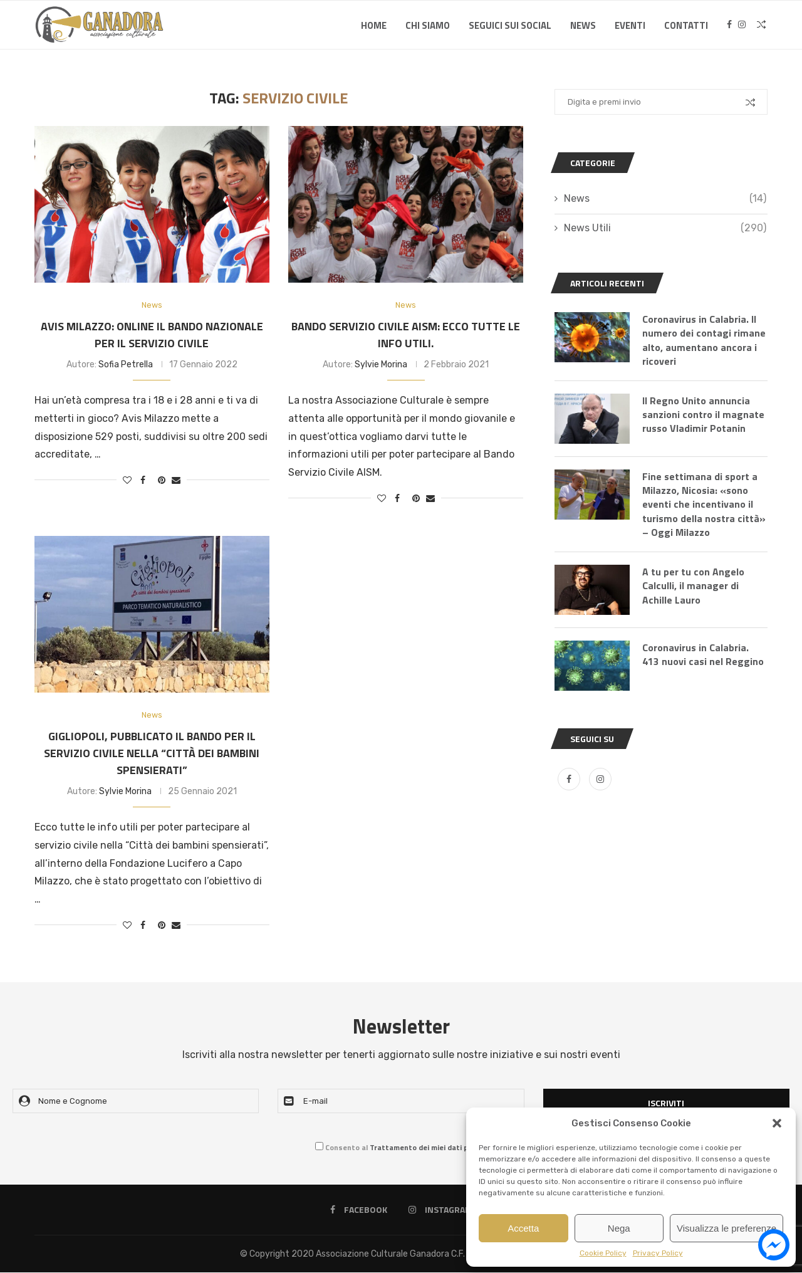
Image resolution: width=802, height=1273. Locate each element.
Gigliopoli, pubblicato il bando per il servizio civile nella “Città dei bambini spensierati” (151, 753)
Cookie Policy (603, 1253)
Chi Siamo (427, 25)
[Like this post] (127, 480)
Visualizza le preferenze (726, 1228)
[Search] (761, 26)
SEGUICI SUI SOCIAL (510, 25)
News (583, 25)
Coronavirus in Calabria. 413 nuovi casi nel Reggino (703, 656)
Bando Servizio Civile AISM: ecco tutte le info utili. (405, 335)
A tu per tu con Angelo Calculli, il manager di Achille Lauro (693, 587)
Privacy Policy (658, 1253)
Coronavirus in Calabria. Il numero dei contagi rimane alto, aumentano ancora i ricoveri (704, 340)
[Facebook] (729, 26)
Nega (619, 1228)
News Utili (665, 228)
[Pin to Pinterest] (161, 480)
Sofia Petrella (125, 364)
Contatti (686, 25)
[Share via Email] (176, 480)
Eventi (630, 25)
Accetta (523, 1228)
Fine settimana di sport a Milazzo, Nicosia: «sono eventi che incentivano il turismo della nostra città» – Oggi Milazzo (704, 505)
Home (374, 25)
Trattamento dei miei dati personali (433, 1148)
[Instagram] (742, 26)
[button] (777, 1123)
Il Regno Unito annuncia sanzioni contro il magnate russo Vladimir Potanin (703, 415)
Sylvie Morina (381, 364)
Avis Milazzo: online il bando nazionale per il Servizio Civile (152, 335)
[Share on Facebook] (142, 480)
